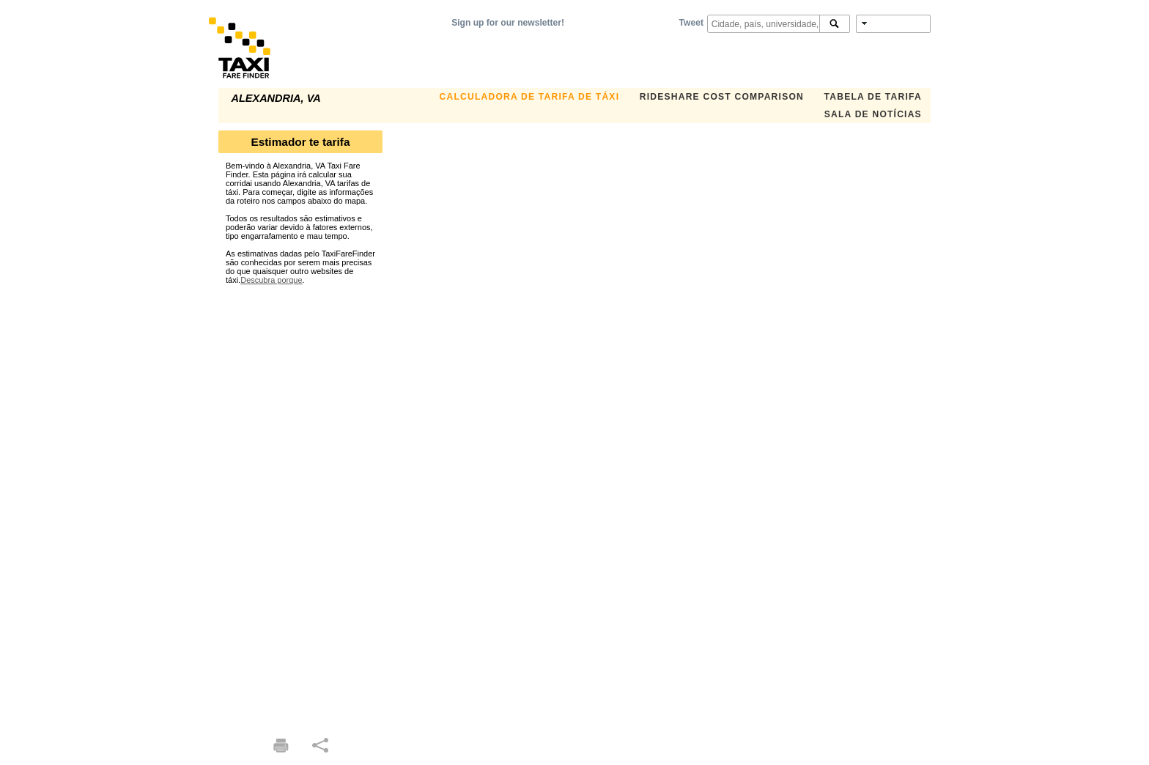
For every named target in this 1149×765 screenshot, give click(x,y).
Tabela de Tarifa (873, 97)
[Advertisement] (300, 504)
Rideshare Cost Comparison (722, 97)
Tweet (691, 23)
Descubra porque (271, 280)
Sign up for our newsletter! (507, 23)
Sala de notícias (873, 114)
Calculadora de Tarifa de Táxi (530, 97)
